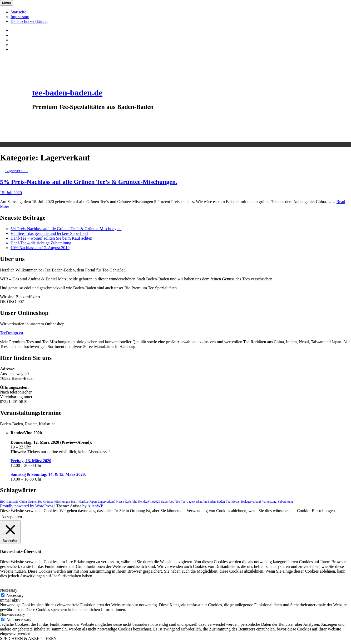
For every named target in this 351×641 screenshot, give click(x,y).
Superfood (167, 501)
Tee (177, 501)
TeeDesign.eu (11, 333)
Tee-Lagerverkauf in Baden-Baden (203, 501)
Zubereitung (285, 501)
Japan (93, 501)
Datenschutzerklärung (29, 21)
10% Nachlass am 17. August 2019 (40, 247)
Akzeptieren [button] (11, 516)
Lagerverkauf (16, 170)
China (23, 501)
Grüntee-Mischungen (56, 501)
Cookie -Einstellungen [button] (316, 510)
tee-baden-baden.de (67, 92)
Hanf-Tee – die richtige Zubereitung (41, 243)
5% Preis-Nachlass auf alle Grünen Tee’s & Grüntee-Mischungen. (88, 181)
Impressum (20, 16)
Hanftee (83, 501)
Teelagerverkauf (250, 501)
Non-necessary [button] (12, 614)
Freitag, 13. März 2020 (31, 460)
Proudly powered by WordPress (26, 506)
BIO (3, 501)
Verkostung (269, 501)
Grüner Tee (35, 501)
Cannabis (12, 501)
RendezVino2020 (149, 501)
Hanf (74, 501)
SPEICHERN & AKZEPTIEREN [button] (28, 638)
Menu (6, 3)
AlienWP (95, 506)
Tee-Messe (233, 501)
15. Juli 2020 (11, 192)
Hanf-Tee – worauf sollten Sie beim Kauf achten (51, 238)
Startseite (18, 12)
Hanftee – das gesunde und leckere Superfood (49, 233)
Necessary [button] (8, 590)
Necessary (15, 595)
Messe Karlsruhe (126, 501)
